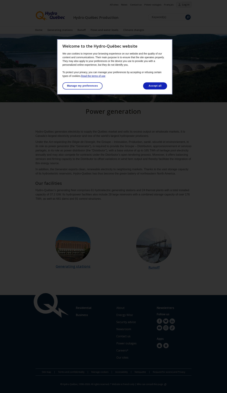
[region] (114, 66)
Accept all (155, 85)
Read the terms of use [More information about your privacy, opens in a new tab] (93, 76)
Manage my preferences (82, 85)
